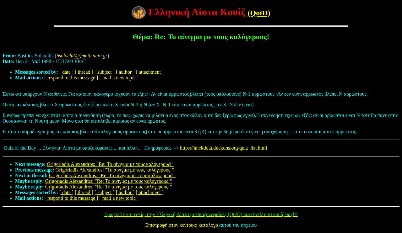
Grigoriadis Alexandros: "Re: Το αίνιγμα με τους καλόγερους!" (110, 164)
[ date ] (66, 72)
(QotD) (259, 13)
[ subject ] (105, 72)
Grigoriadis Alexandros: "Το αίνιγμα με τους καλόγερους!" (115, 169)
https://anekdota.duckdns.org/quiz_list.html (223, 148)
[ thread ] (84, 72)
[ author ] (125, 72)
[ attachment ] (150, 72)
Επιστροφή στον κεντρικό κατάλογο (181, 225)
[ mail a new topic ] (119, 77)
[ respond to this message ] (71, 77)
